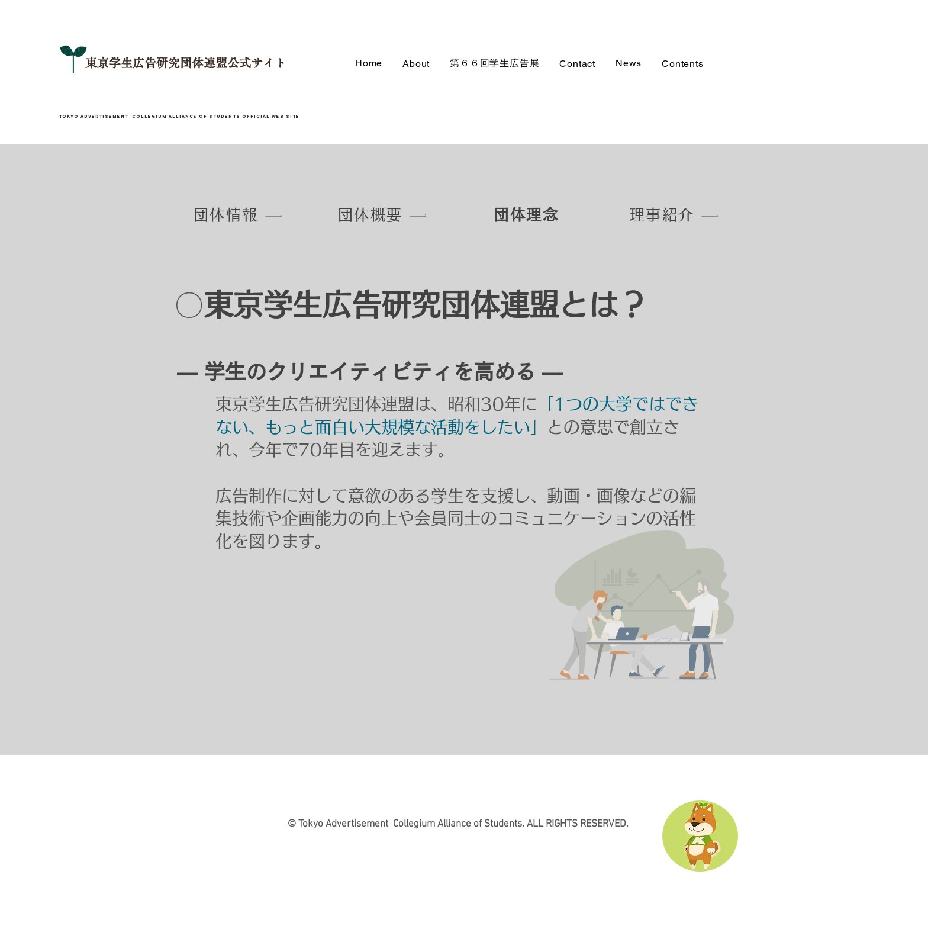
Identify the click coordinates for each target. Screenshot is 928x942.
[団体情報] (238, 215)
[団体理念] (527, 215)
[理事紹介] (674, 215)
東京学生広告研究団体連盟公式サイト (185, 63)
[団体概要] (383, 215)
